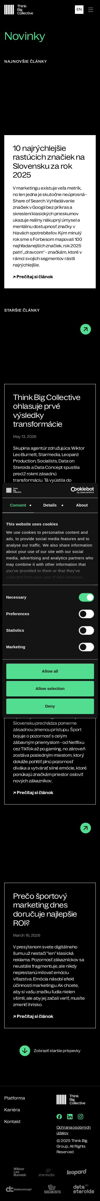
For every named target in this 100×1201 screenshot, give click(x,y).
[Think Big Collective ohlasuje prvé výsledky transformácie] (50, 411)
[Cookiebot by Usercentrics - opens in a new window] (71, 490)
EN (79, 9)
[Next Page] (50, 1050)
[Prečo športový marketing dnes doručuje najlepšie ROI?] (50, 909)
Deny (50, 706)
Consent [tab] (18, 505)
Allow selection (50, 688)
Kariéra (12, 1109)
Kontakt (12, 1121)
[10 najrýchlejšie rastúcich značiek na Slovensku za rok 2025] (50, 161)
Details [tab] (50, 505)
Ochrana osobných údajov (74, 1130)
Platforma (14, 1098)
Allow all (50, 671)
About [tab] (82, 505)
